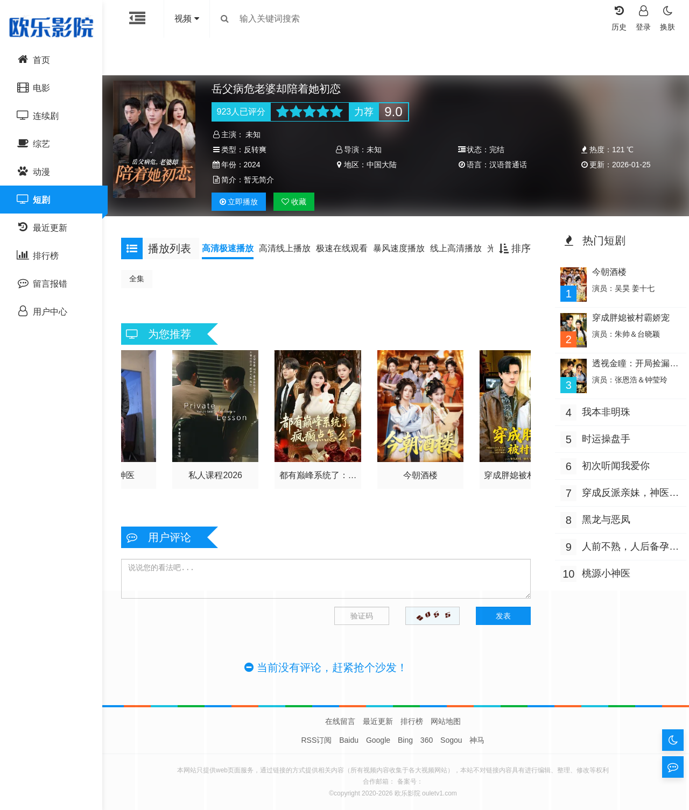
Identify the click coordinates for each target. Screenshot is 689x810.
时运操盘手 (603, 436)
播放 (242, 201)
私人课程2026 (219, 472)
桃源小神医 (603, 571)
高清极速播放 (233, 248)
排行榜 (411, 721)
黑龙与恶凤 (603, 517)
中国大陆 (383, 164)
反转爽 (258, 149)
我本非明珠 (603, 409)
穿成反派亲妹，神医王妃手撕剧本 (622, 492)
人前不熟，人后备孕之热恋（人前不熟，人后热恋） (622, 545)
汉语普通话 (507, 164)
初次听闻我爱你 (613, 463)
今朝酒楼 (420, 472)
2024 (255, 164)
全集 (142, 278)
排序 (512, 248)
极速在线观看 (347, 248)
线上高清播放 (461, 248)
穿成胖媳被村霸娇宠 (520, 472)
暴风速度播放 (404, 248)
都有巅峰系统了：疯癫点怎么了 (319, 474)
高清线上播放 (290, 248)
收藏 (297, 201)
